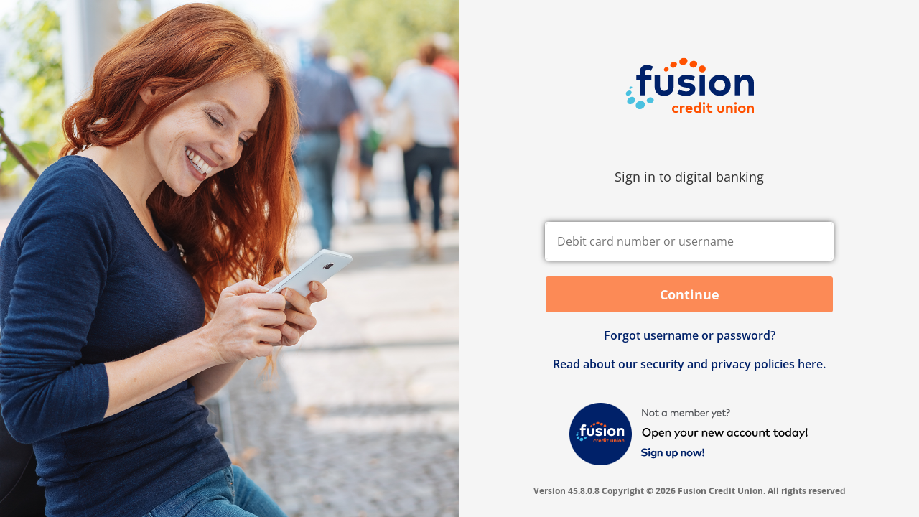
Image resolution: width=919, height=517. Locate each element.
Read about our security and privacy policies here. (689, 364)
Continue (689, 294)
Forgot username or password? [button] (689, 335)
